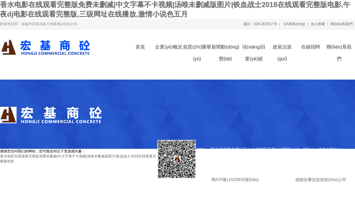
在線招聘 (310, 46)
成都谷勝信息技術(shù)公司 (320, 179)
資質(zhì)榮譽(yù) (197, 48)
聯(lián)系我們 (341, 24)
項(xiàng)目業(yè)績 (254, 48)
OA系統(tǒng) (294, 24)
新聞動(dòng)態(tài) (225, 48)
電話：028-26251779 (260, 24)
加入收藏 (318, 24)
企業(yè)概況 (168, 46)
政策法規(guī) (282, 48)
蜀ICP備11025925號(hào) (235, 179)
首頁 (140, 46)
